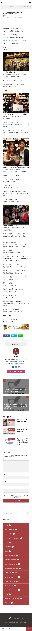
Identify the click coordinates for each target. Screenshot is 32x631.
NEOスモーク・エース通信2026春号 (22, 420)
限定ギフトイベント (11, 529)
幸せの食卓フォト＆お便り (12, 590)
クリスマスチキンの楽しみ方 (13, 568)
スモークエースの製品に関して (13, 538)
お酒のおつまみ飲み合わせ (12, 564)
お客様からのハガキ (11, 573)
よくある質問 (9, 547)
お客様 (8, 525)
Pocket (16, 20)
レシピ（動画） (10, 534)
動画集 (8, 551)
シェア (9, 628)
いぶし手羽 (21, 41)
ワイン (24, 17)
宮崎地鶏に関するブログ (12, 560)
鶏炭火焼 (6, 17)
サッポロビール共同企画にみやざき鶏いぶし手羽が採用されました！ (22, 441)
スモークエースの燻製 (11, 555)
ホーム (3, 628)
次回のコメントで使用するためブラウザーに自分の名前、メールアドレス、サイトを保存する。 (16, 496)
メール (4, 481)
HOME (5, 6)
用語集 (8, 594)
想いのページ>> (7, 124)
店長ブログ (12, 6)
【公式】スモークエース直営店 (15, 371)
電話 (22, 628)
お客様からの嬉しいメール (12, 577)
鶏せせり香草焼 (12, 17)
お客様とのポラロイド (11, 581)
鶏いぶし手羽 (19, 17)
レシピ (8, 542)
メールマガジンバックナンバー (13, 598)
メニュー (16, 628)
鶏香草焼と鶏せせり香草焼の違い (22, 430)
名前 (4, 474)
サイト (4, 488)
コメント (5, 459)
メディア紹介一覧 (10, 586)
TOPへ (29, 628)
